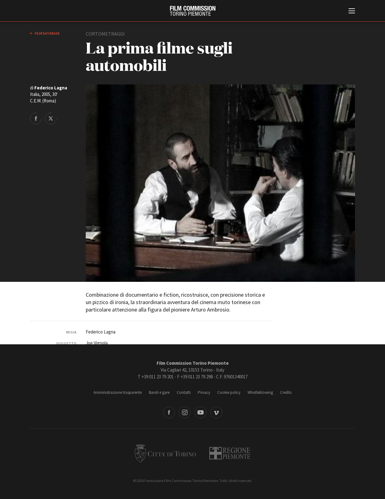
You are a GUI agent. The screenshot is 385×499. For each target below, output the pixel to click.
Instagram (185, 412)
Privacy (204, 392)
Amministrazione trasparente (117, 392)
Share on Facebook (36, 117)
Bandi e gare (159, 392)
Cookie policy (228, 392)
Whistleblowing (260, 392)
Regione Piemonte (229, 453)
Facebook (169, 412)
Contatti (184, 392)
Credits (286, 392)
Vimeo (216, 412)
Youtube (200, 412)
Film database (47, 33)
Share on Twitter (51, 117)
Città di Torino (165, 453)
